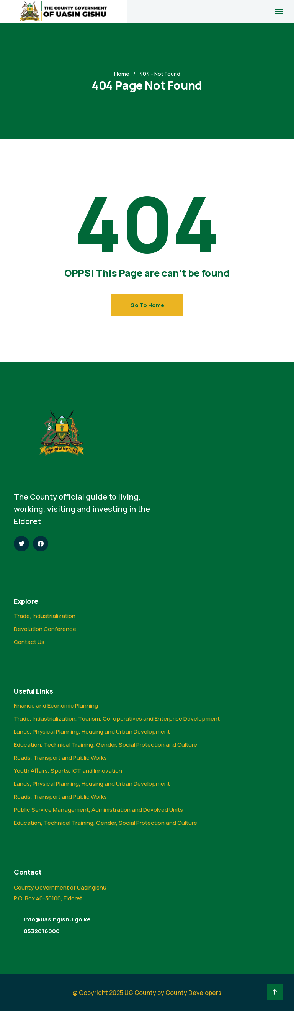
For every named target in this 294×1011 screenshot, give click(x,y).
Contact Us (29, 642)
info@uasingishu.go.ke (57, 919)
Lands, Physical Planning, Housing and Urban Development (92, 732)
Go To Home (147, 305)
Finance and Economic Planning (56, 705)
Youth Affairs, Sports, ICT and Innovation (68, 771)
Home (121, 73)
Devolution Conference (45, 629)
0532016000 (42, 931)
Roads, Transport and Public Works (60, 758)
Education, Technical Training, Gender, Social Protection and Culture (105, 745)
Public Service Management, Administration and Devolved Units (98, 810)
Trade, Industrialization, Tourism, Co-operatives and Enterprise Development (117, 718)
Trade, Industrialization (44, 616)
